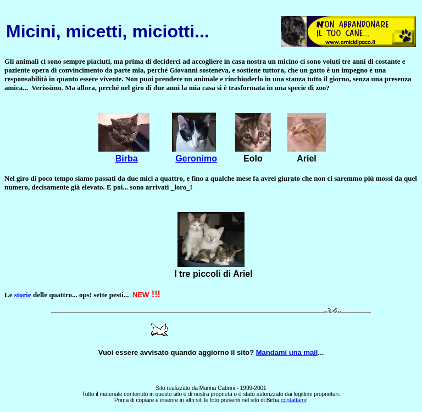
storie (22, 295)
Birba (126, 158)
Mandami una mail (287, 352)
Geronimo (196, 158)
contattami (293, 400)
